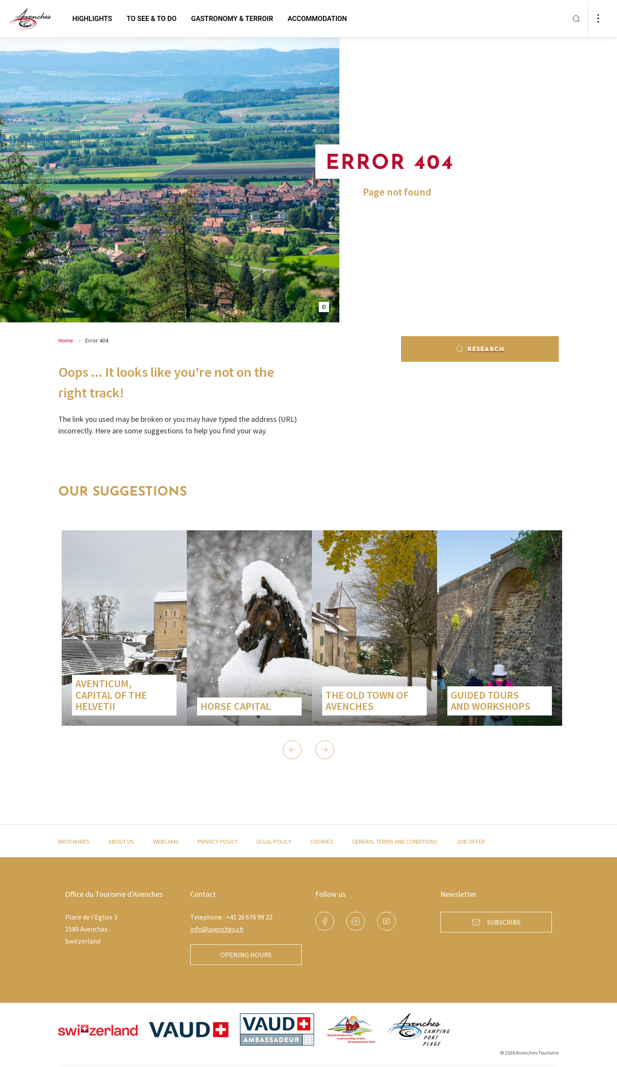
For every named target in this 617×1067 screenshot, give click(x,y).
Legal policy (274, 841)
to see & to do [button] (152, 19)
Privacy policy (218, 841)
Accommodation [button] (317, 19)
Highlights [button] (92, 19)
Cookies (321, 841)
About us (121, 841)
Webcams (166, 841)
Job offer (470, 841)
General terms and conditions (394, 841)
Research (479, 349)
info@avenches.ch (216, 929)
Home (65, 340)
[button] (292, 749)
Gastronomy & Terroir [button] (232, 19)
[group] (124, 628)
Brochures (74, 841)
